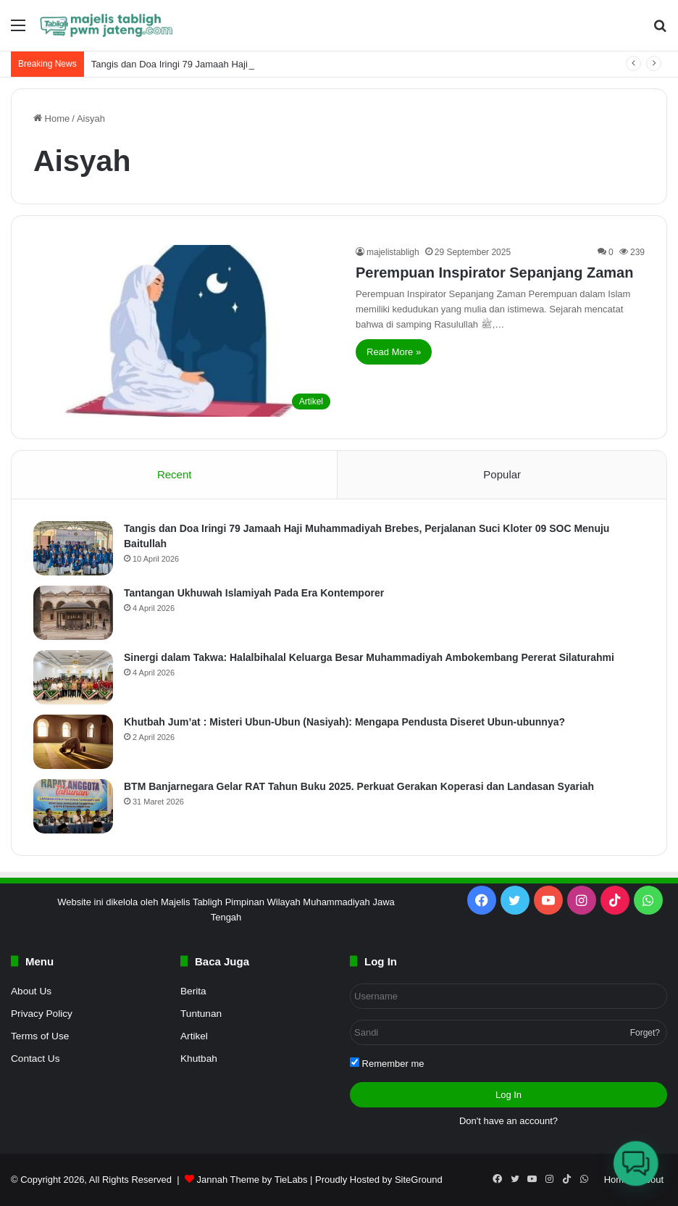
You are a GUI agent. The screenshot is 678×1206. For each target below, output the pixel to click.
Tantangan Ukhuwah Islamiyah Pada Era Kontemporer (254, 593)
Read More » (394, 351)
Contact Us (35, 1058)
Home (51, 118)
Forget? (645, 1033)
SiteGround (419, 1179)
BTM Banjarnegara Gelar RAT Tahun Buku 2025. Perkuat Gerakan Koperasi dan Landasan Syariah (359, 786)
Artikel (194, 1036)
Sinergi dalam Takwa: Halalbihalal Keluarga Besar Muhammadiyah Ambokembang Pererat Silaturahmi (369, 657)
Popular (502, 474)
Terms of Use (40, 1036)
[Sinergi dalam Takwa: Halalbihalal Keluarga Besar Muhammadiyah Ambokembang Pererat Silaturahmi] (73, 677)
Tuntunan (201, 1013)
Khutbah (198, 1058)
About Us (31, 991)
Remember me (387, 1063)
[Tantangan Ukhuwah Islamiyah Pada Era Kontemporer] (73, 613)
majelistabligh (393, 252)
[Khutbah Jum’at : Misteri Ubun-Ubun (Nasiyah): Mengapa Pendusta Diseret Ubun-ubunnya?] (73, 742)
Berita (193, 991)
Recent (174, 474)
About (651, 1179)
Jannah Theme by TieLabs (251, 1179)
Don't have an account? (508, 1120)
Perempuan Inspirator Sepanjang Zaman (494, 272)
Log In (508, 1094)
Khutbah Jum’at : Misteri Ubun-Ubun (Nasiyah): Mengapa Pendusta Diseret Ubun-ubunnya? (344, 722)
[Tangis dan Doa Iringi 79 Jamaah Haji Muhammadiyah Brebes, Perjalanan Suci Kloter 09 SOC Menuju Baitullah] (73, 548)
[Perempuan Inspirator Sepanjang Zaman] (185, 331)
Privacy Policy (41, 1013)
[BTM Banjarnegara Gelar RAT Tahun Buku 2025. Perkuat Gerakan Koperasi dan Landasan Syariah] (73, 806)
